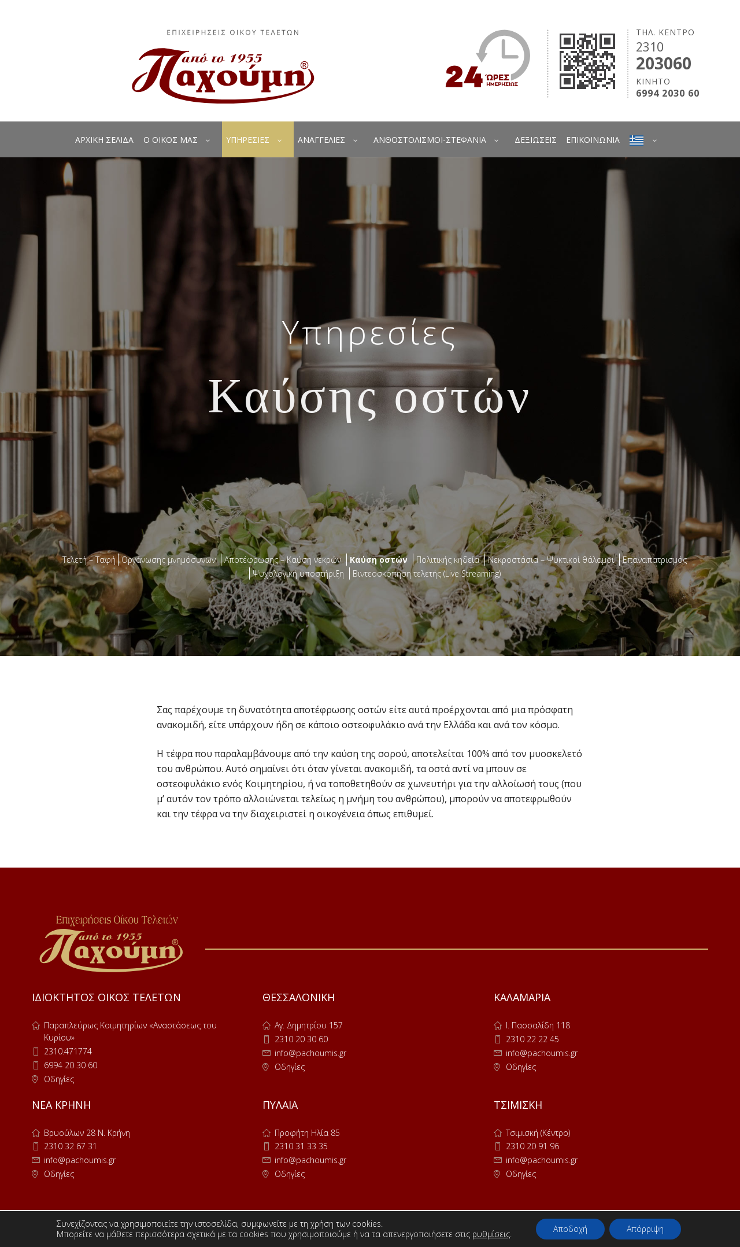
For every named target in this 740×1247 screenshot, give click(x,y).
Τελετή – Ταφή (89, 559)
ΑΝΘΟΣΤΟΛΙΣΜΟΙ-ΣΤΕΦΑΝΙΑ (429, 139)
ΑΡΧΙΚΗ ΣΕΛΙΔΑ (104, 139)
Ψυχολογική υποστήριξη (298, 573)
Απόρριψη (645, 1228)
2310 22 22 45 (532, 1039)
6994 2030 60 (668, 93)
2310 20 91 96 (532, 1146)
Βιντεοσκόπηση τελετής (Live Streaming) (427, 573)
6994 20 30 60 (70, 1065)
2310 (650, 47)
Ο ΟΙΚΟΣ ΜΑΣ (170, 139)
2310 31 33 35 (301, 1146)
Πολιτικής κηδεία (447, 559)
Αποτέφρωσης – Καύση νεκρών (282, 559)
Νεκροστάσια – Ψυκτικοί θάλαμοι (551, 559)
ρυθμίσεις (491, 1234)
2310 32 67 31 (70, 1146)
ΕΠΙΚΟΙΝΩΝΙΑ (593, 139)
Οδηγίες (59, 1078)
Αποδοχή (570, 1228)
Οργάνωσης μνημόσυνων (168, 559)
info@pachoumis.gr (310, 1052)
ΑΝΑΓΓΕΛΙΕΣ (321, 139)
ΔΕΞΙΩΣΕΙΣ (536, 139)
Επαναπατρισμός (655, 559)
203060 (663, 63)
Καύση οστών (379, 559)
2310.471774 (68, 1051)
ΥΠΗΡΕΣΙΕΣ (247, 139)
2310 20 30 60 (301, 1039)
